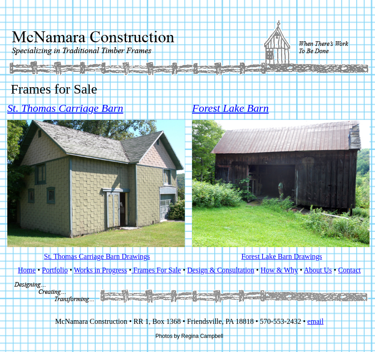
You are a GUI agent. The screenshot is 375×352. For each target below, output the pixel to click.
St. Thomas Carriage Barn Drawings (97, 256)
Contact (349, 270)
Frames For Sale (156, 270)
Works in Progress (100, 270)
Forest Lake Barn (230, 108)
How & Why (279, 270)
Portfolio (55, 270)
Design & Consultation (220, 270)
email (315, 321)
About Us (318, 270)
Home (26, 270)
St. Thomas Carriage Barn (65, 108)
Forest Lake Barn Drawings (281, 256)
